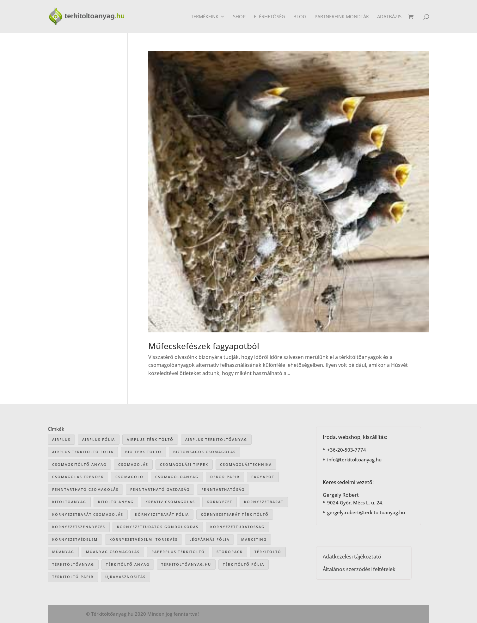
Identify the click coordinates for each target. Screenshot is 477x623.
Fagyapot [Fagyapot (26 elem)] (262, 476)
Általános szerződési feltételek (359, 569)
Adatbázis (389, 17)
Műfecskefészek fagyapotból (203, 346)
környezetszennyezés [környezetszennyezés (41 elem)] (78, 526)
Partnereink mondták (342, 17)
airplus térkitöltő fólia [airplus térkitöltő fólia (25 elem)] (82, 451)
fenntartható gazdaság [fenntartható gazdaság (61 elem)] (160, 489)
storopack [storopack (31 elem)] (230, 551)
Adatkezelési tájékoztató (352, 556)
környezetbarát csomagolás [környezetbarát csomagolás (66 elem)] (87, 514)
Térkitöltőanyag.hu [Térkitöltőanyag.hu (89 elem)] (186, 564)
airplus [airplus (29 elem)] (61, 439)
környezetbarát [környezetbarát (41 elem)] (264, 501)
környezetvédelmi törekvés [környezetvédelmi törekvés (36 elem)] (143, 539)
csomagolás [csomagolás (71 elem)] (133, 464)
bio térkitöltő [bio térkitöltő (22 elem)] (143, 451)
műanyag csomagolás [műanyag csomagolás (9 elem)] (113, 551)
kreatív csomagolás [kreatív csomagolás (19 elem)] (170, 501)
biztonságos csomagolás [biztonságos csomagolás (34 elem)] (204, 451)
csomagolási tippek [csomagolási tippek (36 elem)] (184, 464)
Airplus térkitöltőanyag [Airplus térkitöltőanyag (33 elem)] (216, 439)
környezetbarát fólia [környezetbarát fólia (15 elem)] (162, 514)
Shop (239, 17)
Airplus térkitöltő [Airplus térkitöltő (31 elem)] (150, 439)
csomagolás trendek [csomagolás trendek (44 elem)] (78, 476)
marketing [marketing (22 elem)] (254, 539)
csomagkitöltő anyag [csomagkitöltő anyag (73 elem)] (79, 464)
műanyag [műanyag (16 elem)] (63, 551)
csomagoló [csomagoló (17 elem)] (129, 476)
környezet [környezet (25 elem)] (219, 501)
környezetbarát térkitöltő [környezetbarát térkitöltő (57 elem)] (235, 514)
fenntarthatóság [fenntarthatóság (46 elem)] (223, 489)
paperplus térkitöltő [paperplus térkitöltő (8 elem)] (178, 551)
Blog (299, 17)
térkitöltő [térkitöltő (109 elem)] (267, 551)
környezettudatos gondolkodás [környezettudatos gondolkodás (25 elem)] (158, 526)
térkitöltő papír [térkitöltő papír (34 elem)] (73, 576)
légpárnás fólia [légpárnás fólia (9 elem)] (209, 539)
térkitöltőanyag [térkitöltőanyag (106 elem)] (73, 564)
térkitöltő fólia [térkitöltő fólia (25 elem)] (243, 564)
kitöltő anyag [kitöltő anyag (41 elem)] (116, 501)
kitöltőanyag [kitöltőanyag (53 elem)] (69, 501)
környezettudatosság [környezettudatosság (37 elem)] (237, 526)
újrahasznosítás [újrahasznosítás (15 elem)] (125, 576)
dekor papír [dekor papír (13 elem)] (225, 476)
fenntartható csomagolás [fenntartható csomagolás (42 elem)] (85, 489)
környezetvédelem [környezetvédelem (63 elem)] (75, 539)
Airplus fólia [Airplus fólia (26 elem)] (98, 439)
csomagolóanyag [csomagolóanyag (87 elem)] (177, 476)
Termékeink (204, 17)
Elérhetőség (269, 17)
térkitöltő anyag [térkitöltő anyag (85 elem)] (128, 564)
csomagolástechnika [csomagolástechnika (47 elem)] (246, 464)
